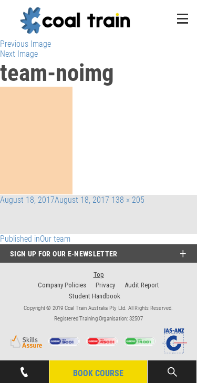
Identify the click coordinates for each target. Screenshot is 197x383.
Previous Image (25, 44)
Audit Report (142, 285)
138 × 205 (127, 200)
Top (99, 274)
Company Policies (62, 285)
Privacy (105, 285)
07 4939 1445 (24, 369)
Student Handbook (94, 296)
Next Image (19, 54)
